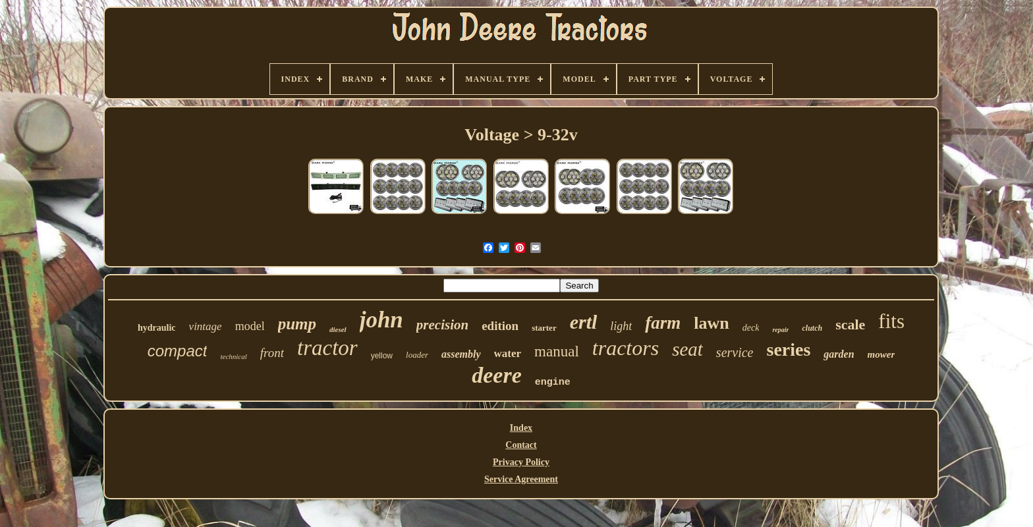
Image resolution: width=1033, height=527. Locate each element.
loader (417, 355)
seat (687, 349)
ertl (584, 322)
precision (442, 325)
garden (839, 354)
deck (751, 328)
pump (297, 324)
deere (497, 375)
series (788, 349)
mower (881, 354)
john (381, 320)
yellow (382, 355)
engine (553, 382)
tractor (327, 348)
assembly (461, 354)
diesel (338, 329)
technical (233, 356)
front (272, 353)
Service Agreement (521, 479)
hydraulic (157, 328)
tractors (625, 348)
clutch (812, 328)
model (250, 326)
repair (780, 329)
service (735, 352)
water (508, 353)
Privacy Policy (521, 462)
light (621, 326)
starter (544, 328)
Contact (520, 445)
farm (663, 323)
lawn (711, 323)
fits (891, 321)
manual (556, 351)
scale (850, 324)
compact (178, 351)
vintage (205, 326)
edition (500, 326)
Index (521, 428)
